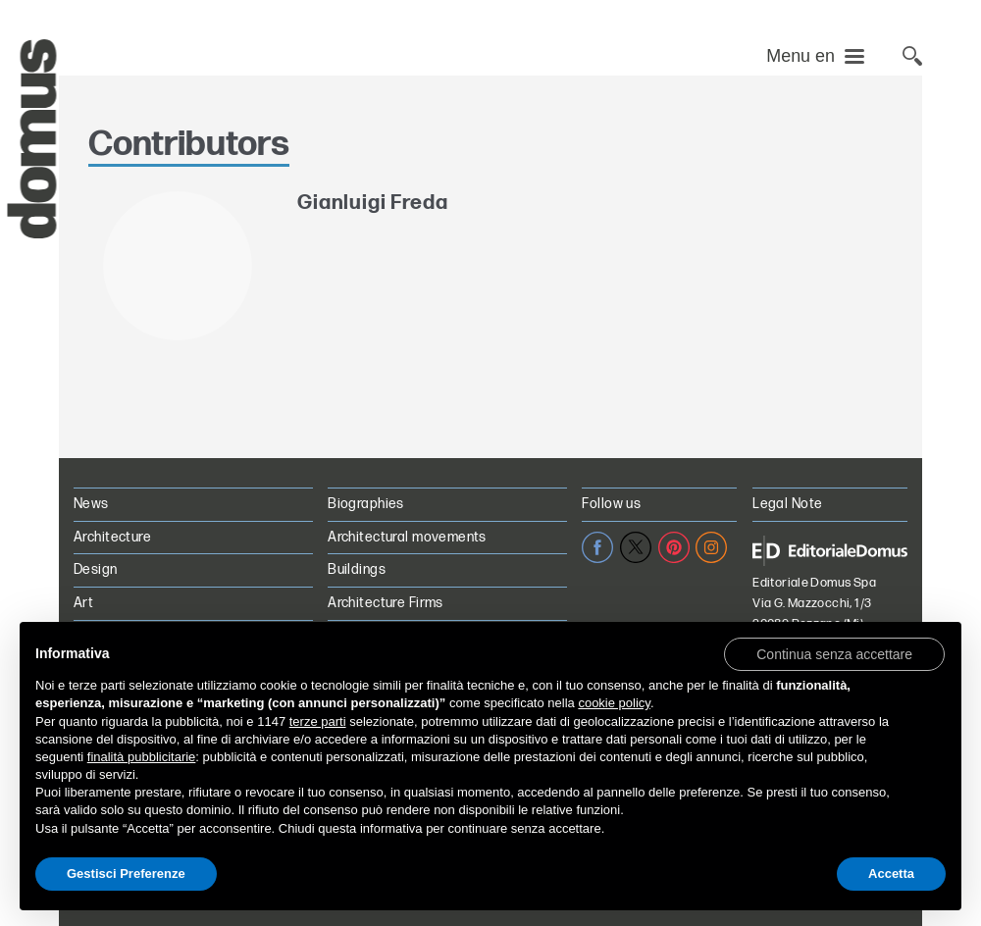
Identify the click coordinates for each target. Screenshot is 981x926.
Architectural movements (407, 537)
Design (96, 569)
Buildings (357, 569)
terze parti (317, 721)
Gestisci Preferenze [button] (126, 873)
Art (83, 602)
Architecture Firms (385, 602)
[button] (834, 653)
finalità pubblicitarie (141, 756)
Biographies (366, 503)
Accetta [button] (891, 873)
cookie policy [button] (613, 702)
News (91, 503)
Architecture (112, 537)
